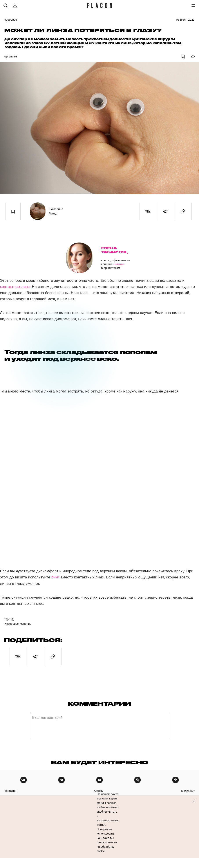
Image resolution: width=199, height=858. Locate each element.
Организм (10, 56)
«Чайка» (118, 264)
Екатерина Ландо (56, 211)
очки (55, 577)
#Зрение (25, 623)
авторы (98, 790)
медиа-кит (188, 790)
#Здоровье (12, 623)
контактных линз (15, 287)
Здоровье (10, 19)
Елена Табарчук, (114, 250)
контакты (10, 790)
